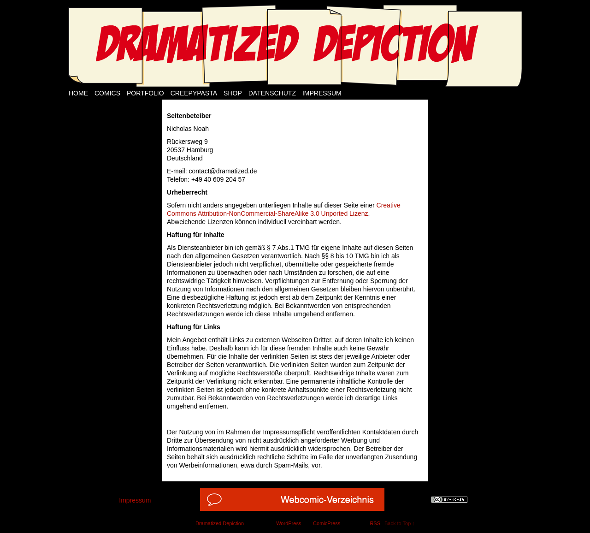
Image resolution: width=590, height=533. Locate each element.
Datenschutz (272, 93)
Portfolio (145, 93)
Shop (233, 93)
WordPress (288, 523)
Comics (107, 93)
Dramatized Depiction (219, 523)
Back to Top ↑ (399, 523)
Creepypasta (194, 93)
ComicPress (326, 523)
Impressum (322, 93)
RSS (375, 523)
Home (78, 93)
